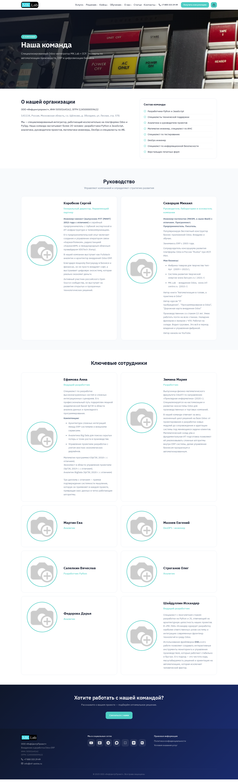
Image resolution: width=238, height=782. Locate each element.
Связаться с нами (119, 717)
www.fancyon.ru (186, 278)
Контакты (149, 4)
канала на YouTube (180, 333)
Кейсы (103, 4)
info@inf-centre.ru (33, 766)
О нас (127, 4)
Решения (91, 4)
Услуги (79, 4)
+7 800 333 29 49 (32, 761)
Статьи (138, 4)
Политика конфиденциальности (170, 743)
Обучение (115, 4)
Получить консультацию (195, 4)
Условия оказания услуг (165, 747)
